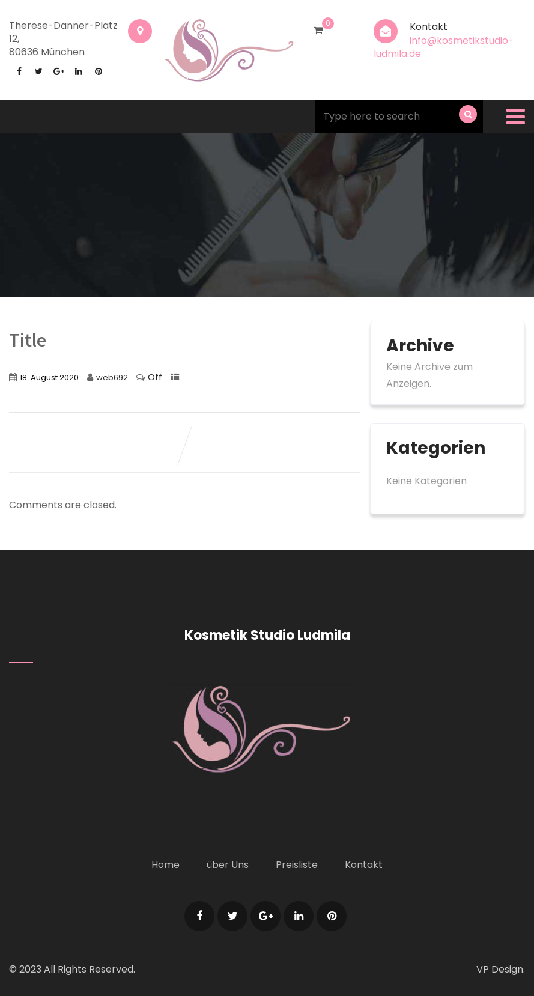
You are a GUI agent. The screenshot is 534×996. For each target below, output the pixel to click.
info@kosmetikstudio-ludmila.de (444, 47)
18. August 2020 (49, 377)
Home (165, 865)
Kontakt (364, 865)
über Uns (228, 865)
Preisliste (297, 865)
